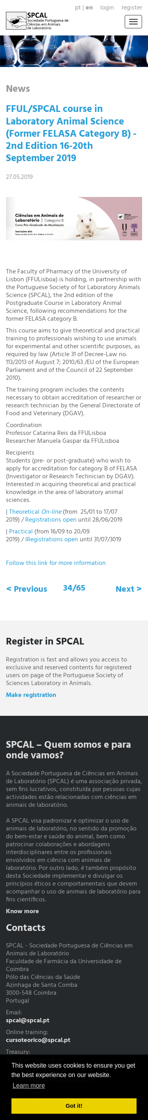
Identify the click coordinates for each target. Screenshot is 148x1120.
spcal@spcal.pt (27, 1021)
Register (132, 8)
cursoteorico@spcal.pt (38, 1040)
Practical (21, 532)
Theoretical (35, 512)
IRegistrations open (51, 540)
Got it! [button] (74, 1106)
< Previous (26, 589)
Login (107, 8)
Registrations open (51, 520)
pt (78, 8)
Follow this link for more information (56, 563)
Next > (129, 589)
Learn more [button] (29, 1085)
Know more (22, 911)
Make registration (31, 695)
